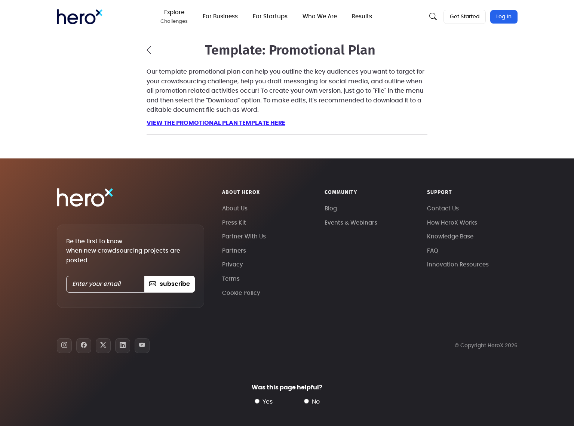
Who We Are (320, 16)
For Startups (270, 16)
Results (362, 16)
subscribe (169, 284)
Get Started (464, 16)
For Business (220, 16)
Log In (504, 16)
